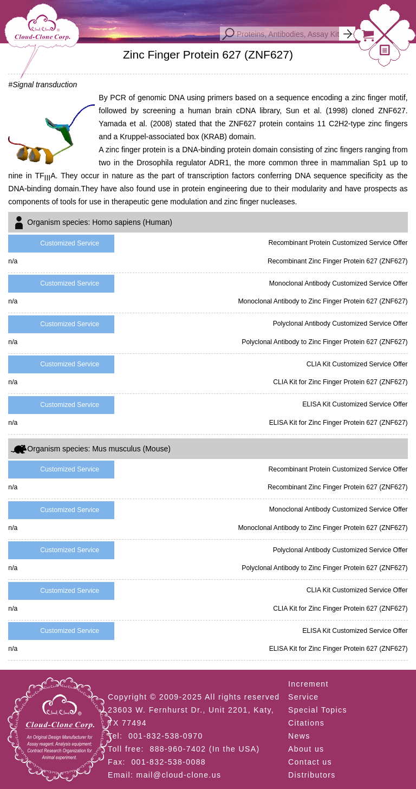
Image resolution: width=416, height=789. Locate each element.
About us (306, 749)
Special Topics (317, 710)
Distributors (312, 775)
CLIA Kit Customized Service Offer (357, 364)
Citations (306, 723)
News (299, 736)
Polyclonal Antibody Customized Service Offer (340, 323)
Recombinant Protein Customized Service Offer (337, 243)
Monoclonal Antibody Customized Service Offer (338, 283)
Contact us (310, 762)
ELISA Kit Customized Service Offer (355, 404)
